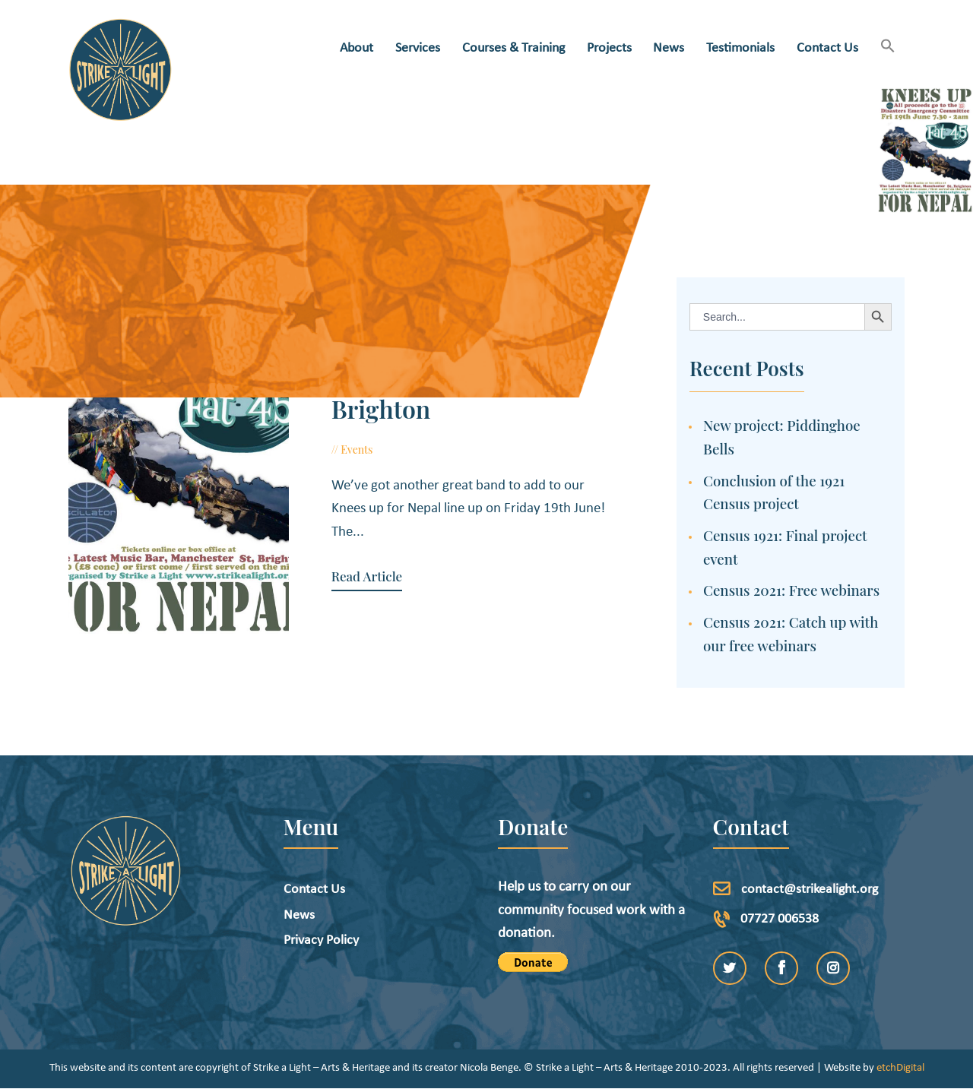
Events (356, 449)
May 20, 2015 (419, 449)
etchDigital (900, 1068)
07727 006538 (779, 919)
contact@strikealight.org (809, 889)
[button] (887, 47)
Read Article (366, 576)
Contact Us (314, 889)
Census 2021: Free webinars (791, 590)
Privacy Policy (321, 940)
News (299, 915)
